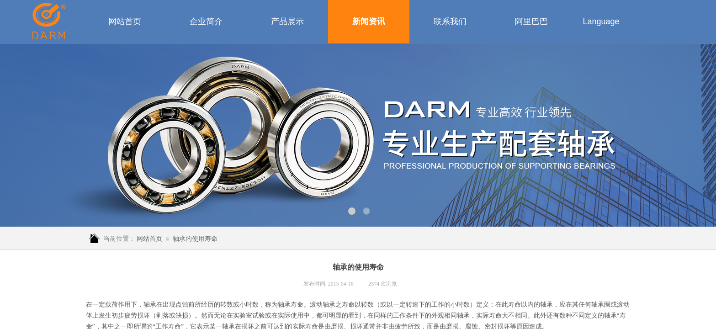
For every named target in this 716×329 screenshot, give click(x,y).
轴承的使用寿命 (195, 238)
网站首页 (149, 238)
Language (601, 21)
